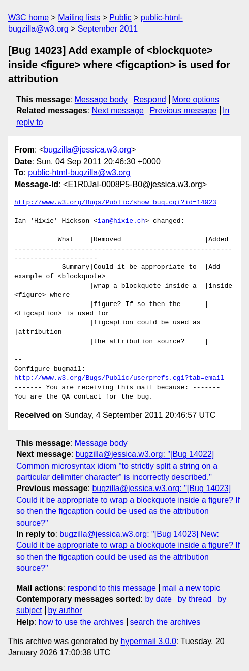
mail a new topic (191, 588)
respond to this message (111, 588)
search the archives (165, 622)
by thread (195, 599)
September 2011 (108, 28)
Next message (118, 110)
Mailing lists (79, 17)
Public (120, 17)
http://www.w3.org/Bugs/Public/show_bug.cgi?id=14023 (115, 202)
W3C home (28, 17)
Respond (150, 99)
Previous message (183, 110)
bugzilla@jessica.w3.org (87, 149)
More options (196, 99)
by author (65, 610)
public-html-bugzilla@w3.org (79, 172)
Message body (101, 99)
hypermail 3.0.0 (148, 641)
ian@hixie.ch (121, 221)
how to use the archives (81, 622)
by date (158, 599)
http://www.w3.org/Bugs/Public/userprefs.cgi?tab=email (119, 378)
